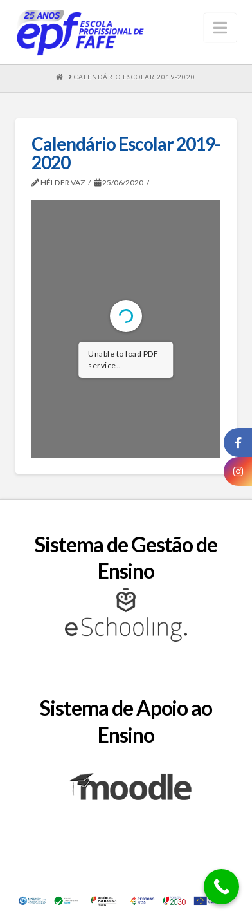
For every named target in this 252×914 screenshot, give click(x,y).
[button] (220, 27)
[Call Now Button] (221, 886)
